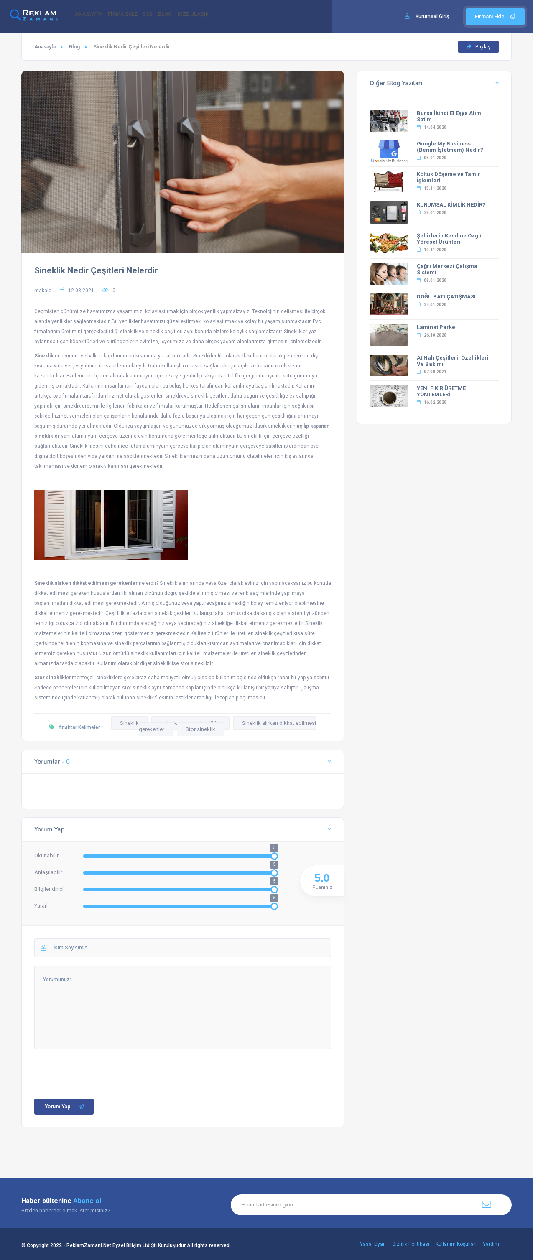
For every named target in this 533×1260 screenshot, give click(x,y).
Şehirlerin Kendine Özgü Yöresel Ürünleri (449, 238)
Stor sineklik (200, 729)
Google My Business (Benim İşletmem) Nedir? (450, 146)
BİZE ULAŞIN (220, 17)
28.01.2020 (431, 212)
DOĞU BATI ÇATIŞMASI (446, 296)
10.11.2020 (431, 249)
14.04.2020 (431, 127)
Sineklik (129, 723)
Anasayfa (45, 47)
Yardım (491, 1244)
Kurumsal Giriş (432, 16)
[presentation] (97, 1065)
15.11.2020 (431, 188)
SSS (163, 17)
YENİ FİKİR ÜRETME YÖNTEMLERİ (441, 391)
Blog (74, 47)
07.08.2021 (431, 372)
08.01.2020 (431, 158)
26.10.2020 (431, 335)
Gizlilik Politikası (410, 1244)
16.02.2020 (431, 402)
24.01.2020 (431, 304)
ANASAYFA (92, 17)
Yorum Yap (65, 1106)
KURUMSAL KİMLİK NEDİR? (451, 204)
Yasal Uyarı (373, 1244)
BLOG (186, 17)
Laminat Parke (436, 327)
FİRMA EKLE (132, 17)
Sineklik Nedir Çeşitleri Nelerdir (96, 270)
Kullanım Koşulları (456, 1244)
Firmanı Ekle (495, 16)
